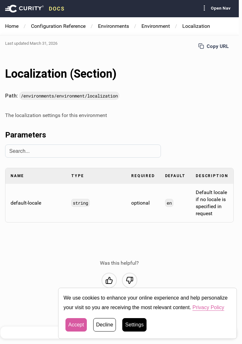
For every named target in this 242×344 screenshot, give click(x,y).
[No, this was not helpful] (129, 280)
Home (12, 26)
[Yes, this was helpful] (109, 280)
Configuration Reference (58, 26)
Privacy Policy (208, 307)
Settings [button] (134, 324)
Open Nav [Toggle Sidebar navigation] (215, 8)
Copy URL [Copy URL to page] (213, 46)
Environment (155, 26)
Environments (113, 26)
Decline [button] (104, 324)
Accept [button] (76, 324)
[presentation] (34, 8)
